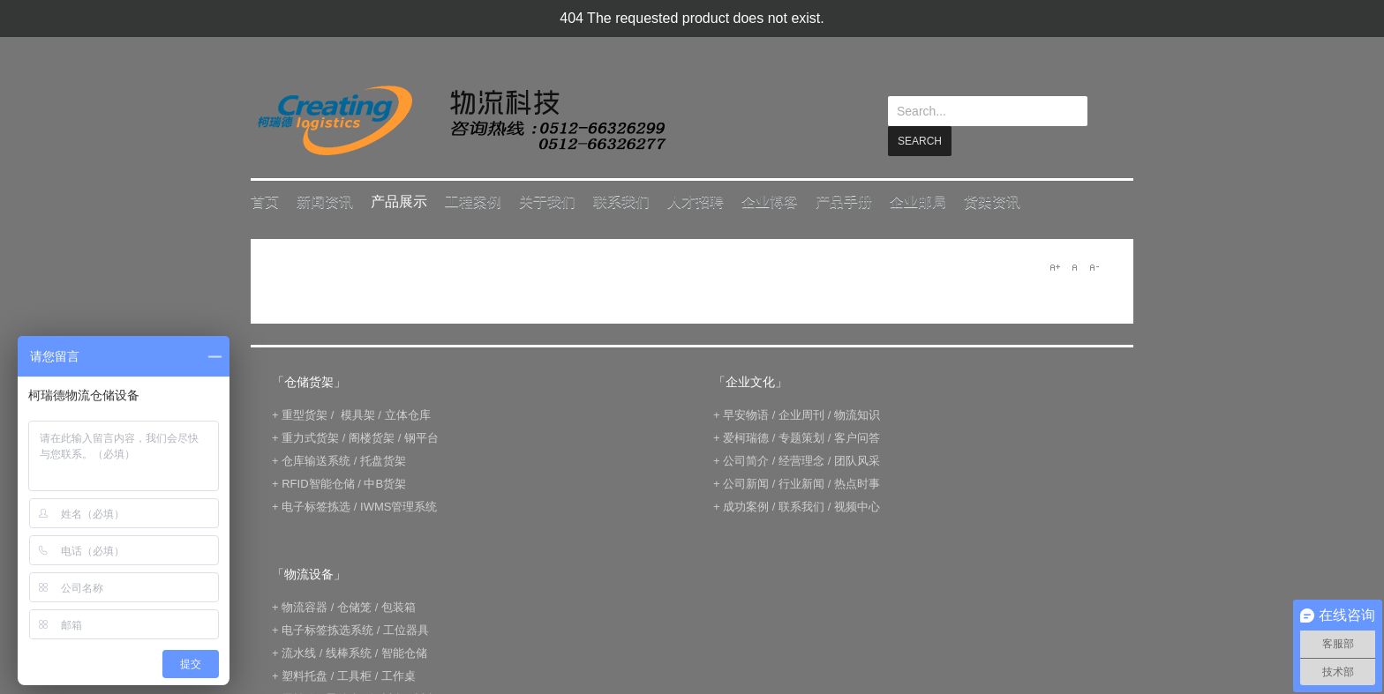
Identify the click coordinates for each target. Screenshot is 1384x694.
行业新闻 (801, 482)
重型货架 (304, 414)
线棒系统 (349, 652)
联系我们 (621, 200)
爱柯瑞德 (746, 437)
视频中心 (857, 505)
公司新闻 (746, 482)
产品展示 (399, 200)
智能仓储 (404, 652)
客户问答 (857, 437)
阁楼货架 (372, 437)
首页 (265, 200)
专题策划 (801, 437)
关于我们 (547, 200)
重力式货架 (310, 437)
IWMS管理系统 (398, 505)
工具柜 (354, 675)
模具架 (358, 414)
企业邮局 (918, 200)
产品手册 (844, 200)
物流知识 (857, 414)
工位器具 (406, 629)
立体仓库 (408, 414)
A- (1093, 266)
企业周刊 (801, 414)
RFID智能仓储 (318, 482)
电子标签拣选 (316, 505)
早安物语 (746, 414)
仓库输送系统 (316, 459)
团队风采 (857, 459)
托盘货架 (383, 459)
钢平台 (421, 437)
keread (460, 120)
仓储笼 (354, 606)
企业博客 (769, 200)
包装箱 (398, 606)
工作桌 (398, 675)
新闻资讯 (325, 200)
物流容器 (304, 606)
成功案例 (746, 505)
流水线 (299, 652)
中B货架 (385, 482)
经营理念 (801, 459)
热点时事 (857, 482)
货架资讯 (992, 200)
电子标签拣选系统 (326, 629)
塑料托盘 (304, 675)
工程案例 (473, 200)
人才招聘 (695, 200)
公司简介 (746, 459)
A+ (1054, 266)
